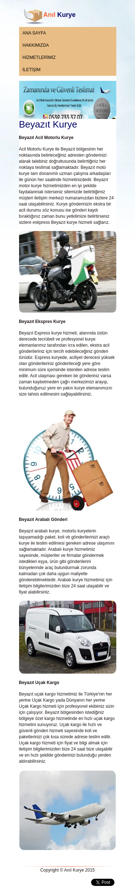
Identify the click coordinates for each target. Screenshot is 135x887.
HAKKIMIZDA (36, 45)
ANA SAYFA (34, 33)
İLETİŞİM (32, 69)
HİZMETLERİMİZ (39, 57)
